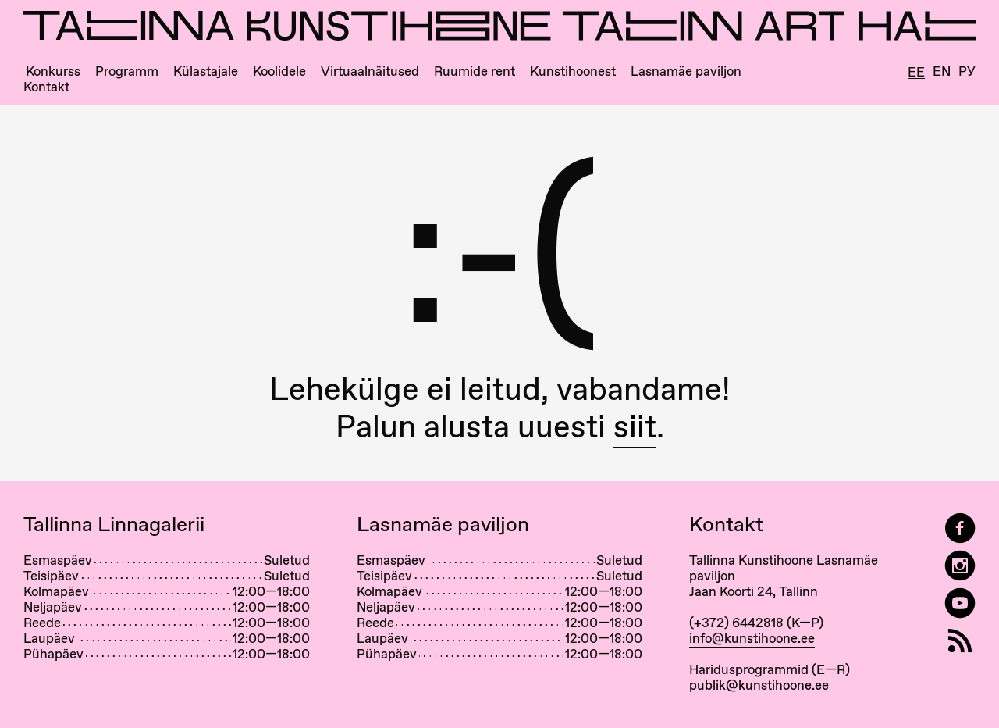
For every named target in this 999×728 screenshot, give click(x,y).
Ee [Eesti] (916, 73)
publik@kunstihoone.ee (759, 685)
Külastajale (205, 71)
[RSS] (960, 641)
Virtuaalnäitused (370, 71)
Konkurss (53, 71)
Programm (126, 71)
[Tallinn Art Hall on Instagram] (960, 566)
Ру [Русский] (967, 71)
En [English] (942, 71)
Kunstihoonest (573, 71)
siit (634, 426)
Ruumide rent (474, 71)
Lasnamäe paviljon (686, 71)
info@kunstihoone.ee (752, 638)
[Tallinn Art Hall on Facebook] (960, 528)
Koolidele (279, 71)
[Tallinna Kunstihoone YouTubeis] (960, 603)
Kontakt (46, 87)
